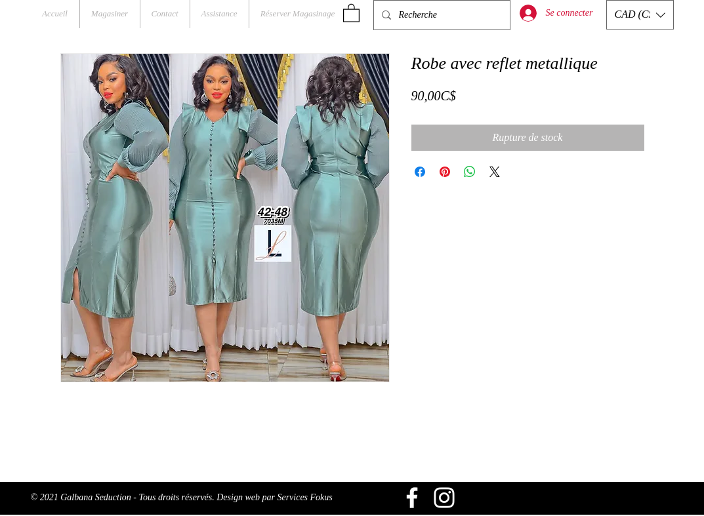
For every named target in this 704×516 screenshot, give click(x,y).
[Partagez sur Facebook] (420, 172)
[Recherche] (440, 15)
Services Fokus (304, 497)
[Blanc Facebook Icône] (412, 497)
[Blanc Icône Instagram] (444, 497)
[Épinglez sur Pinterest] (445, 172)
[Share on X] (495, 172)
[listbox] (640, 15)
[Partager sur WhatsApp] (470, 172)
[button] (351, 12)
